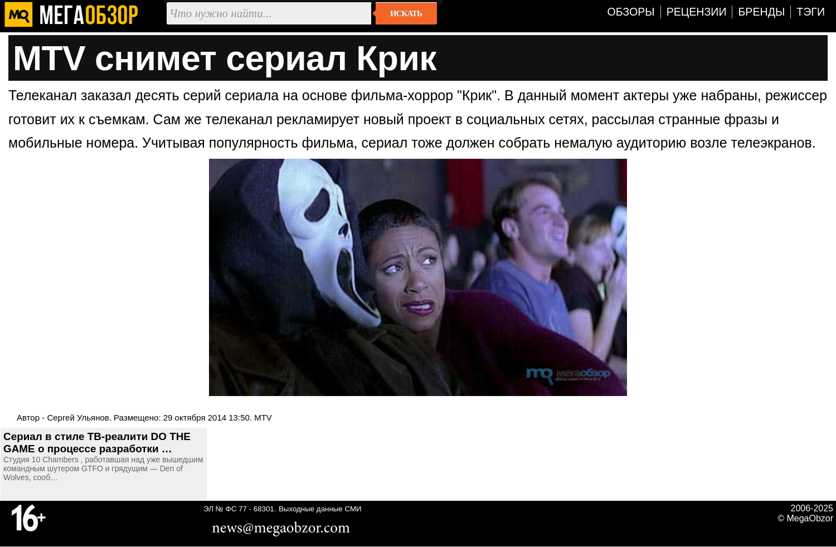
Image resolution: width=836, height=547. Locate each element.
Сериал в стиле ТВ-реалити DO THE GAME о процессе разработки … (97, 443)
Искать (406, 13)
